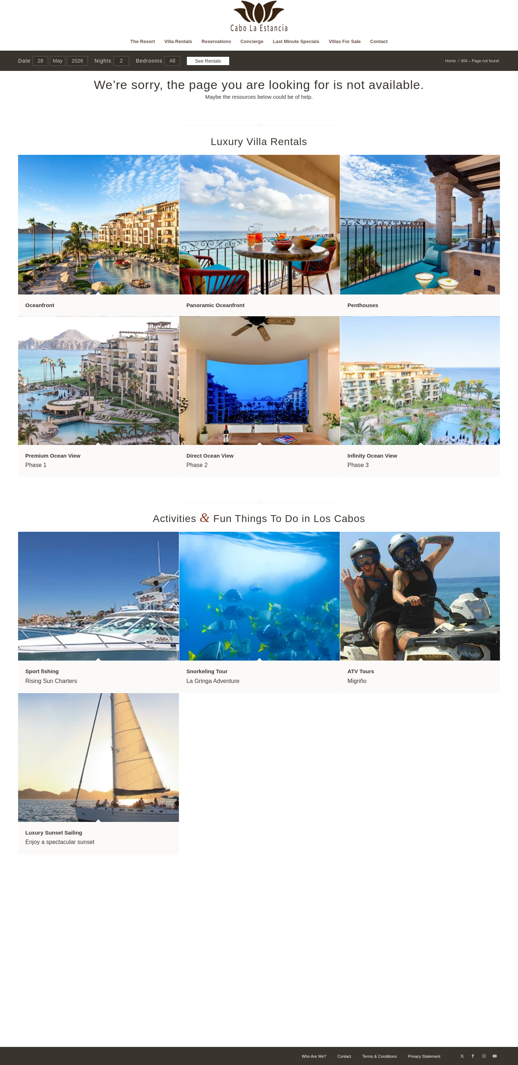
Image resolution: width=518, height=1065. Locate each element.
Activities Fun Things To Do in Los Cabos (259, 518)
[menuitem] (143, 42)
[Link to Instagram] (483, 1056)
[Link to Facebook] (472, 1056)
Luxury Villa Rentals (259, 141)
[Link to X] (462, 1056)
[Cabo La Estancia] (259, 16)
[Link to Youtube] (494, 1056)
